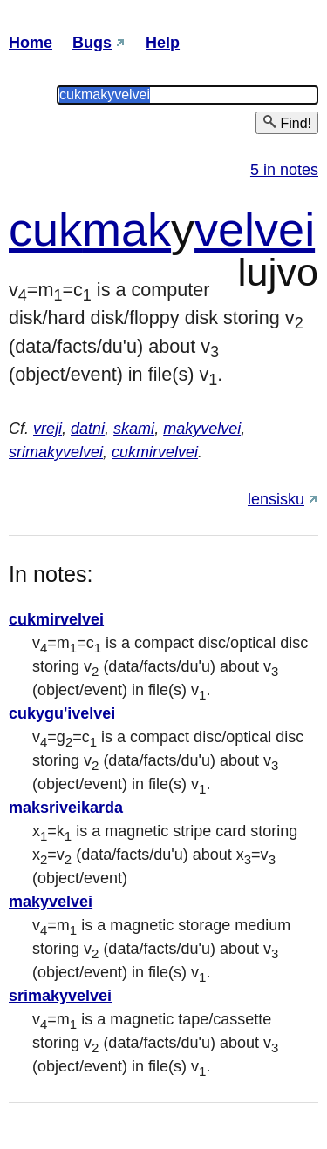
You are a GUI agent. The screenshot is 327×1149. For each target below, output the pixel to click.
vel (224, 229)
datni (88, 428)
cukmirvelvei (155, 452)
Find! (286, 122)
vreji (47, 428)
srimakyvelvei (56, 452)
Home (30, 42)
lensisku (276, 499)
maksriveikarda (66, 807)
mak (126, 229)
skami (133, 428)
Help (163, 42)
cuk (45, 229)
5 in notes (284, 170)
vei (285, 229)
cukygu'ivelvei (62, 713)
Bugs (92, 42)
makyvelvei (202, 428)
